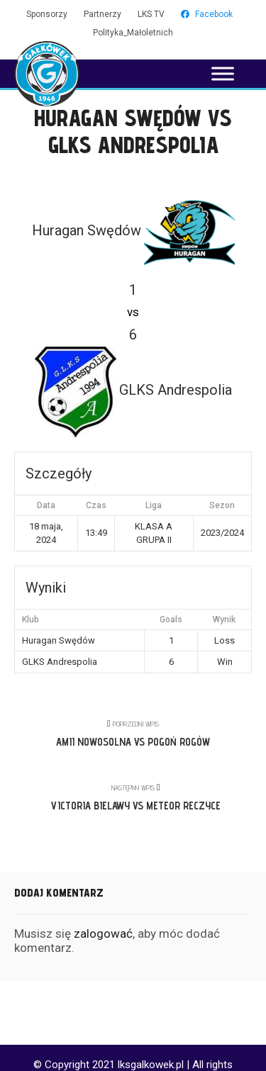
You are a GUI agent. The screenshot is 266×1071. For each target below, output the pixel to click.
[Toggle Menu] (222, 73)
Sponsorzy (46, 14)
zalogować (103, 933)
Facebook (207, 14)
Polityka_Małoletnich (133, 33)
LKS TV (151, 14)
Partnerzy (102, 14)
